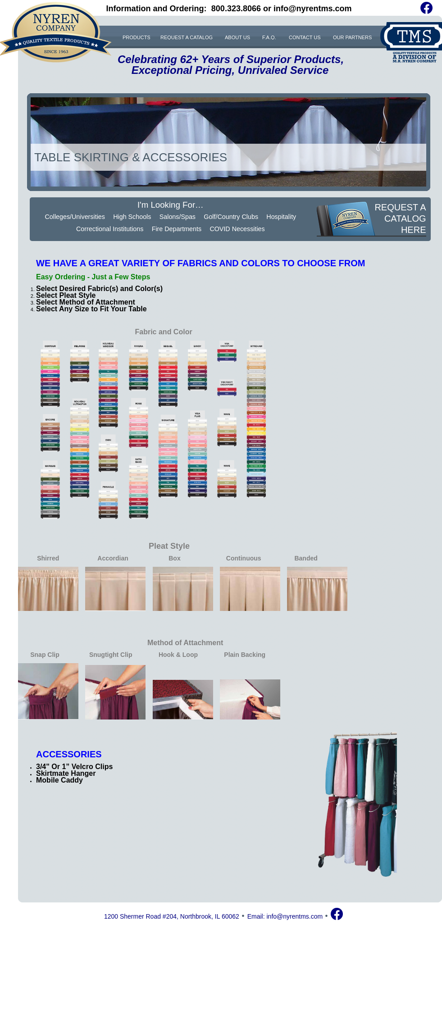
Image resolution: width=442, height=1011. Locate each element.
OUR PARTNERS (352, 37)
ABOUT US (237, 37)
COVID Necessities (237, 228)
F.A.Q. (269, 37)
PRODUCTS (136, 37)
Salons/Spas (177, 216)
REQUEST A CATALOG (186, 37)
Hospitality (281, 216)
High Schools (132, 216)
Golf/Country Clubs (231, 216)
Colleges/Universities (75, 216)
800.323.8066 (236, 8)
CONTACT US (305, 37)
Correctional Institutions (109, 228)
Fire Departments (176, 228)
